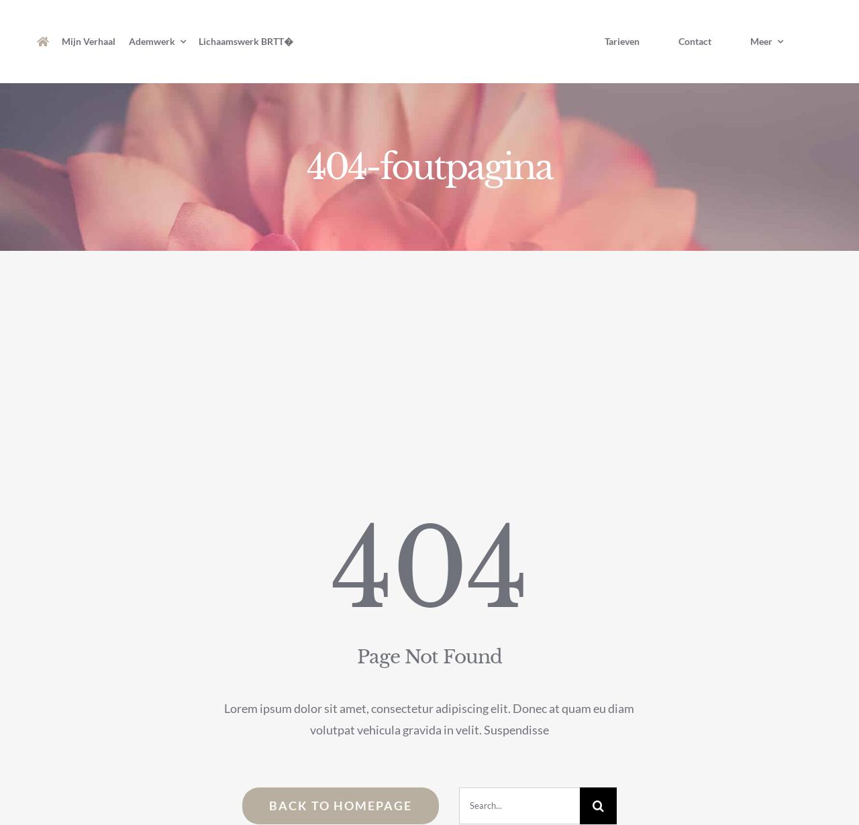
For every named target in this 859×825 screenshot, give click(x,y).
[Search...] (519, 805)
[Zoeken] (598, 805)
